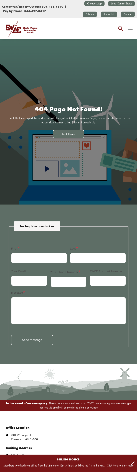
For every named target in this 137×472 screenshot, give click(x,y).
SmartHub (108, 14)
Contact (128, 14)
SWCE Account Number (106, 271)
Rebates (89, 14)
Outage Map (94, 3)
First (14, 248)
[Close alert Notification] (133, 463)
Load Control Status (121, 3)
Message (17, 293)
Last (73, 248)
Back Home (68, 134)
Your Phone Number (64, 272)
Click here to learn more (120, 465)
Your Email (18, 271)
